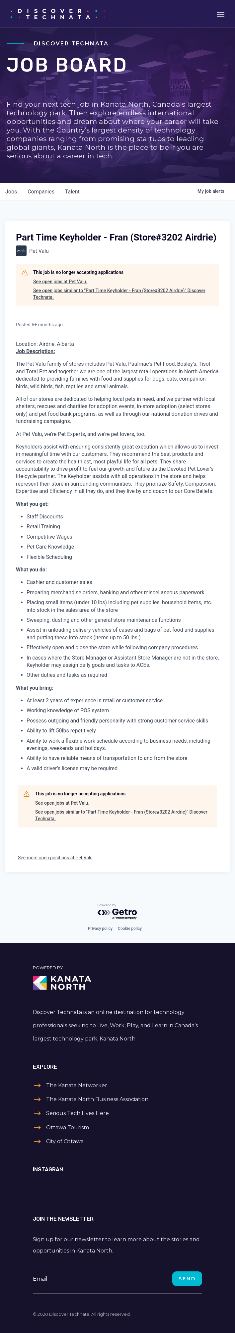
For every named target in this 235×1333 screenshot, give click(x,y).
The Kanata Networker (76, 1085)
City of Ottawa (65, 1141)
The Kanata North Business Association (97, 1099)
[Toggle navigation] (220, 13)
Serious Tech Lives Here (77, 1113)
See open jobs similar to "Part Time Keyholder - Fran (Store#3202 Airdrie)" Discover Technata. (119, 294)
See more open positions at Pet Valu (55, 857)
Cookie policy (130, 928)
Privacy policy (100, 928)
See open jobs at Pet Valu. (60, 281)
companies (41, 191)
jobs (11, 191)
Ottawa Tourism (67, 1127)
